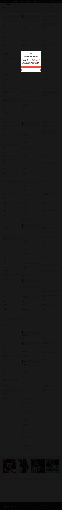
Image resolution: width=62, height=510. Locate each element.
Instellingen (31, 69)
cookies (38, 59)
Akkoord (31, 67)
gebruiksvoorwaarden (34, 60)
